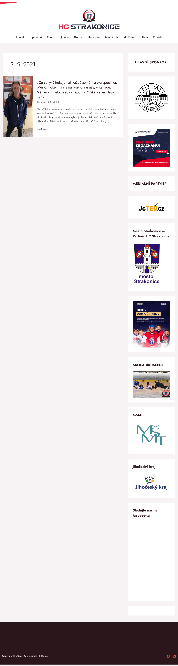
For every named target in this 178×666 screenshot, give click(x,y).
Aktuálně (41, 103)
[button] (50, 38)
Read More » (43, 130)
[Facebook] (168, 657)
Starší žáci (94, 38)
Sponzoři (35, 38)
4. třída (130, 38)
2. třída (159, 38)
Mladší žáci (113, 38)
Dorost (77, 38)
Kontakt (19, 38)
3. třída (144, 38)
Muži (50, 38)
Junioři (64, 38)
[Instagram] (174, 657)
